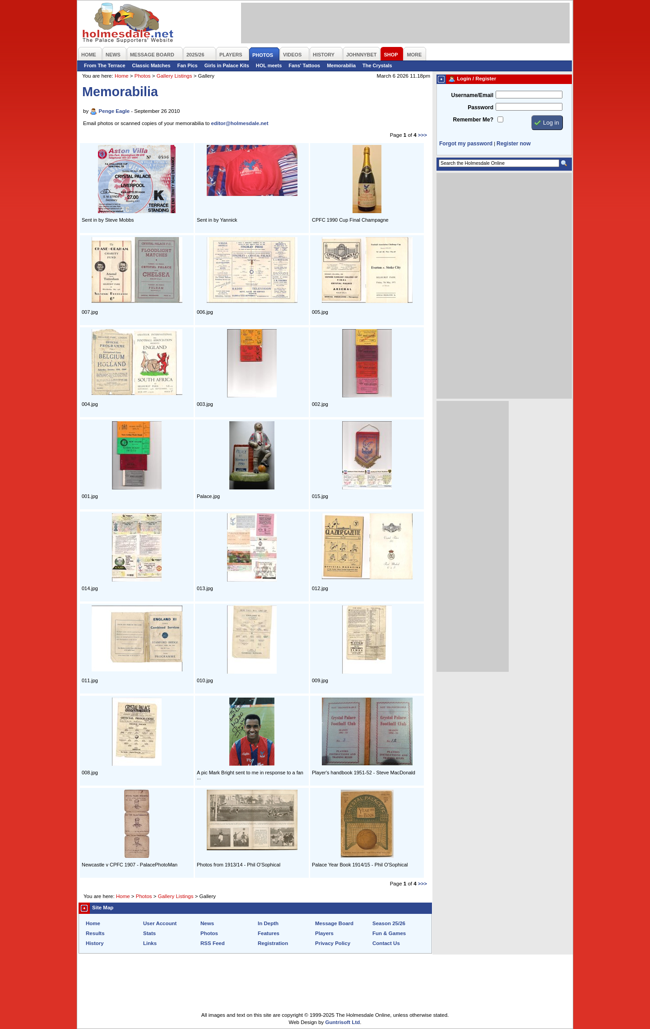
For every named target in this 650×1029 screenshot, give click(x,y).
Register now (513, 143)
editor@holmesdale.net (240, 123)
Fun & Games (389, 933)
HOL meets (269, 65)
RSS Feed (212, 943)
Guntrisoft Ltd (342, 1022)
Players (324, 933)
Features (268, 933)
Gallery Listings (174, 76)
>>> (422, 135)
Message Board (334, 923)
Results (95, 933)
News (207, 923)
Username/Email (472, 95)
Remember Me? (473, 119)
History (95, 943)
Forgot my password (465, 143)
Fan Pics (187, 65)
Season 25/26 (388, 923)
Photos (143, 76)
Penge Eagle (114, 111)
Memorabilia (341, 65)
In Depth (268, 923)
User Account (159, 923)
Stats (149, 933)
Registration (273, 943)
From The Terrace (104, 65)
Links (150, 943)
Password (480, 107)
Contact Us (386, 943)
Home (122, 76)
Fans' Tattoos (304, 65)
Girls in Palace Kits (226, 65)
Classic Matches (151, 65)
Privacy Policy (332, 943)
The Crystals (377, 65)
